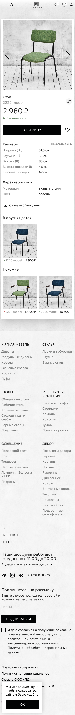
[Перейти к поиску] (13, 4)
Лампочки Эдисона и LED (16, 474)
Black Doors (38, 575)
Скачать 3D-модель (21, 205)
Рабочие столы (13, 405)
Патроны (8, 482)
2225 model (48, 312)
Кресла (7, 362)
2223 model (13, 260)
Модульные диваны (17, 357)
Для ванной (51, 478)
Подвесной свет (14, 451)
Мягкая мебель (15, 344)
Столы (7, 392)
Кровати (8, 373)
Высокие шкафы (55, 403)
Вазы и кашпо (53, 505)
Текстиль (49, 494)
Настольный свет (14, 467)
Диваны (7, 351)
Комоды (48, 414)
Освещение (12, 444)
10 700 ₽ (30, 312)
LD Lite (7, 542)
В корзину (32, 130)
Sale (5, 528)
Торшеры (8, 461)
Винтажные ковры (56, 489)
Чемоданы (50, 500)
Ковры (47, 483)
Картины (49, 461)
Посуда (48, 467)
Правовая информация (19, 667)
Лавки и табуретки (57, 351)
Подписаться (18, 619)
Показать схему (61, 144)
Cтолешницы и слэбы (13, 417)
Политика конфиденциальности (27, 673)
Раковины (50, 472)
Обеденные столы (15, 399)
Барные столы (12, 425)
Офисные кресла (14, 368)
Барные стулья (53, 362)
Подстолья (9, 430)
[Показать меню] (4, 4)
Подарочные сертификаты (52, 512)
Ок (22, 704)
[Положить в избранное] (67, 130)
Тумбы (47, 425)
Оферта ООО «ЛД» (16, 679)
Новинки (9, 535)
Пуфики (7, 379)
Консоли (49, 419)
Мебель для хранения (53, 394)
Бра (4, 456)
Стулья (48, 344)
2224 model (13, 312)
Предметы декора (56, 451)
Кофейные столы (14, 410)
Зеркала (49, 456)
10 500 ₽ (65, 312)
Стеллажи (50, 408)
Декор (48, 444)
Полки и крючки (55, 430)
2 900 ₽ (31, 260)
